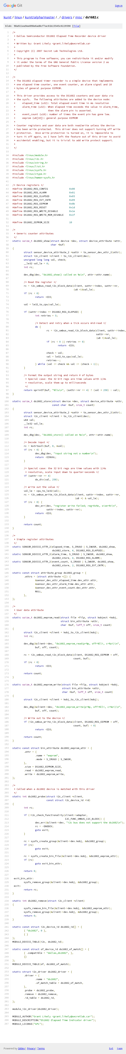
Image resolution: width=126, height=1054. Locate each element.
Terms (41, 1048)
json (119, 1048)
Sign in (118, 5)
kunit (8, 17)
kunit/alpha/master (40, 17)
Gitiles (21, 1048)
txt (111, 1048)
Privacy (31, 1048)
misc (78, 17)
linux (18, 17)
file (76, 25)
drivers (67, 17)
